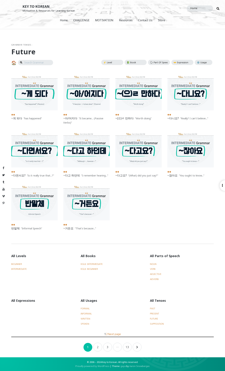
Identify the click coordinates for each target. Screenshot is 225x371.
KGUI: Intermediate (92, 264)
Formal (85, 308)
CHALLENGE (81, 20)
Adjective (155, 274)
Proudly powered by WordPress (92, 366)
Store (161, 20)
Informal (86, 313)
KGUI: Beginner (89, 269)
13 (127, 347)
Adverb (154, 279)
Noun (153, 264)
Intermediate (19, 269)
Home (64, 20)
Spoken (85, 324)
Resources (126, 20)
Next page (114, 334)
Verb (153, 269)
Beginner (16, 264)
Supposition (157, 324)
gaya (123, 366)
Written (85, 319)
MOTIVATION (104, 20)
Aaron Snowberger (139, 366)
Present (154, 313)
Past (152, 308)
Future (154, 319)
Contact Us (145, 20)
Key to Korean (36, 6)
